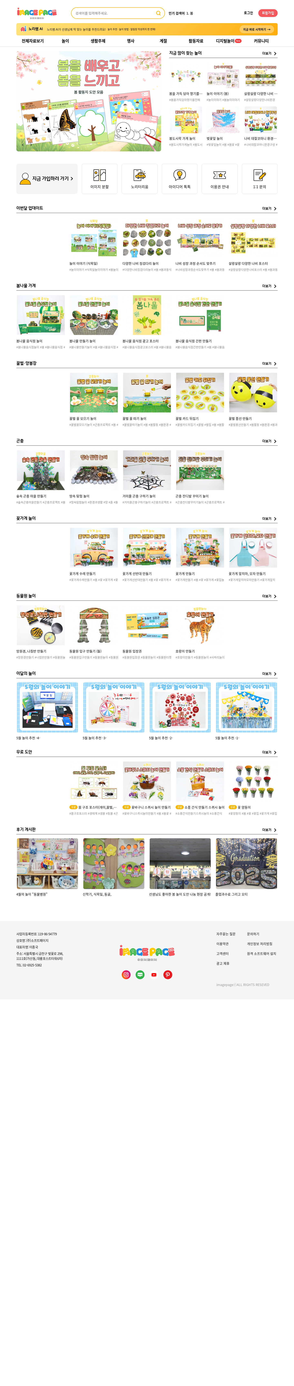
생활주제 (98, 41)
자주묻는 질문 (226, 933)
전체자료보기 (33, 41)
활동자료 (196, 41)
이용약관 (222, 943)
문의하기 (253, 933)
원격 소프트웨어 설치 (261, 953)
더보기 (267, 53)
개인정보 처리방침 (259, 943)
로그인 (248, 13)
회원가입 (268, 13)
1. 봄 (189, 13)
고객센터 (222, 953)
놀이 (65, 41)
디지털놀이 (229, 41)
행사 (130, 41)
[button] (23, 145)
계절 (163, 41)
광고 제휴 (222, 963)
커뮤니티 (261, 41)
